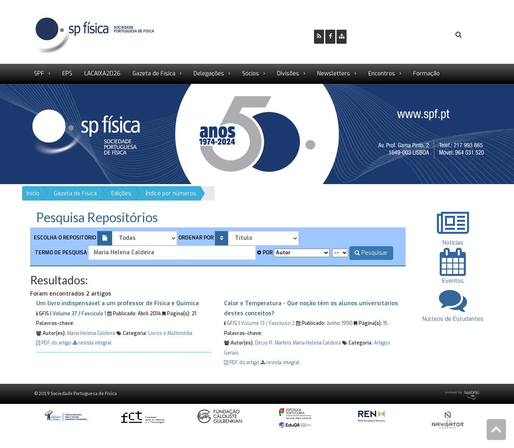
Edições (121, 193)
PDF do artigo (54, 343)
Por (265, 252)
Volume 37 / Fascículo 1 (79, 313)
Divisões (288, 73)
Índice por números (171, 193)
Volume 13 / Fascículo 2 (268, 323)
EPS (67, 73)
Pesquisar (371, 253)
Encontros (381, 73)
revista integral (92, 343)
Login (426, 35)
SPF (39, 73)
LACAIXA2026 (102, 73)
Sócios (250, 73)
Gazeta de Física (154, 73)
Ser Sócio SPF (379, 35)
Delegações (209, 73)
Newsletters (333, 73)
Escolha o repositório (65, 237)
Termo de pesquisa (60, 252)
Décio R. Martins (273, 343)
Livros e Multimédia (170, 333)
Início (33, 193)
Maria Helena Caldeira (91, 333)
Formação (426, 73)
